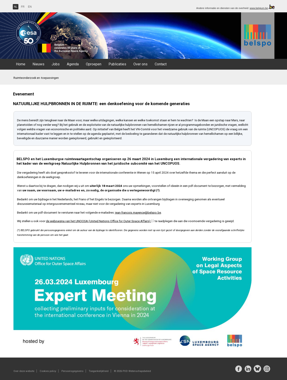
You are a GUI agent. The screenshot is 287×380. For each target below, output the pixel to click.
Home (20, 64)
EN (30, 6)
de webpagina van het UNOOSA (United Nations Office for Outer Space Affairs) (98, 221)
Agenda (73, 64)
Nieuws (38, 64)
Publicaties (117, 64)
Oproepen (93, 64)
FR (23, 6)
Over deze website (23, 371)
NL (15, 6)
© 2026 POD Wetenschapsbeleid (132, 371)
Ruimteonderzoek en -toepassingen (36, 78)
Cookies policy (48, 371)
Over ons (140, 64)
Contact (161, 64)
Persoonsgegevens (72, 371)
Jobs (56, 64)
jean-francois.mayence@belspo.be (138, 212)
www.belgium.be (259, 8)
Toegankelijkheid (99, 371)
